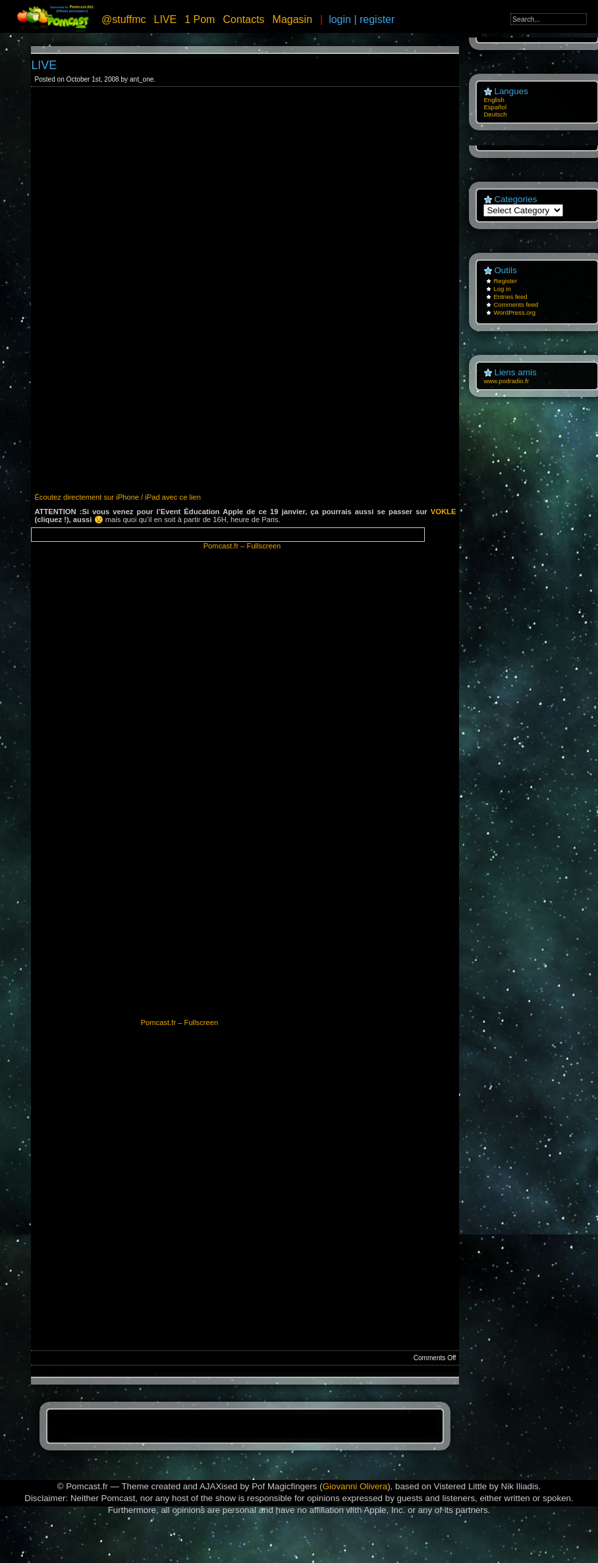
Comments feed (515, 304)
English (493, 99)
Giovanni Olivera (355, 1486)
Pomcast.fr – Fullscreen (242, 546)
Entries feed (510, 296)
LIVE (165, 19)
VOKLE (443, 512)
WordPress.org (514, 312)
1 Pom (199, 19)
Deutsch (494, 114)
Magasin (292, 19)
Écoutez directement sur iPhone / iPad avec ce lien (117, 497)
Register (505, 280)
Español (494, 107)
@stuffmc (123, 19)
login (340, 19)
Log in (501, 288)
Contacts (243, 19)
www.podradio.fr (506, 380)
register (377, 19)
